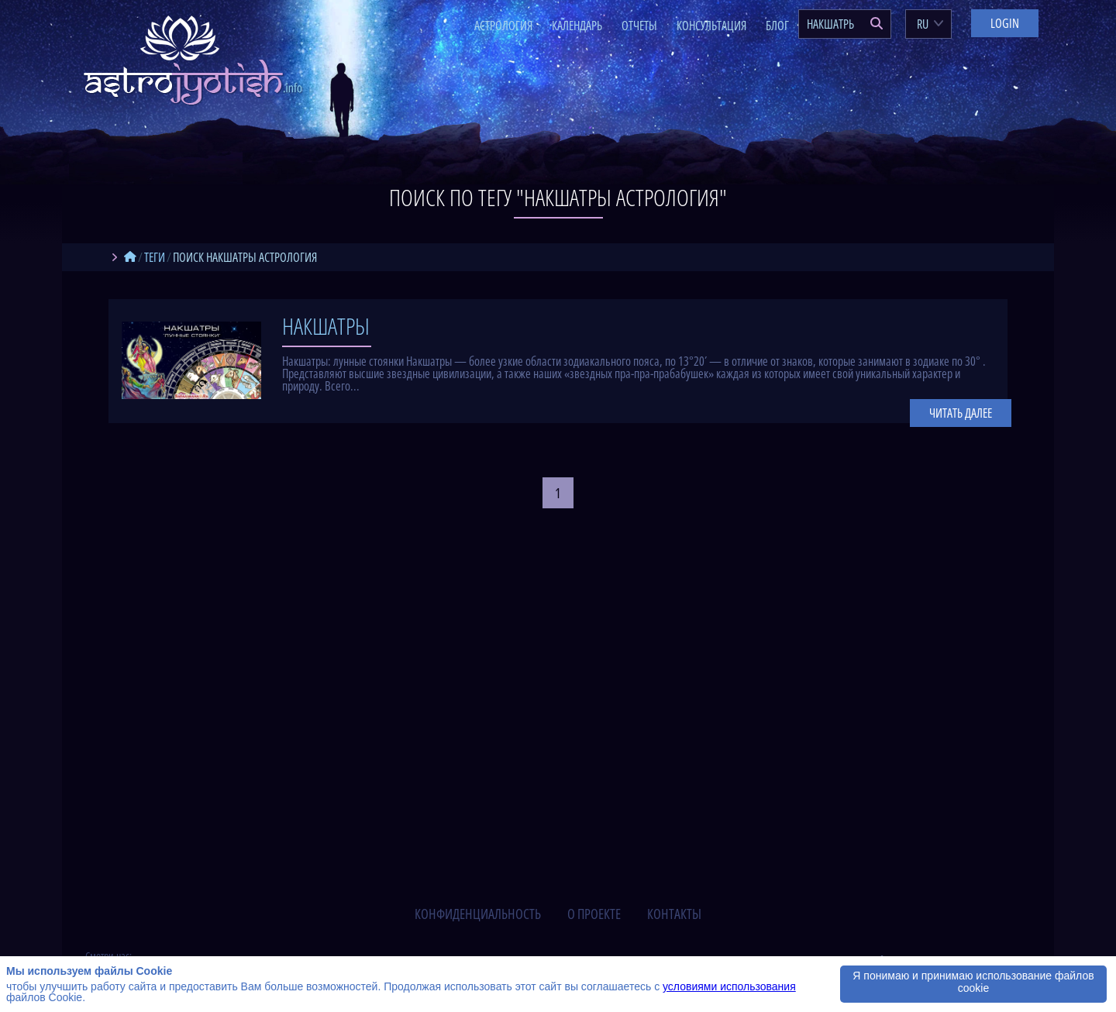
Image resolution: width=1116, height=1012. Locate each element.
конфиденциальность (478, 913)
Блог (777, 25)
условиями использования (729, 986)
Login (1004, 23)
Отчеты (639, 25)
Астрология (503, 25)
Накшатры (326, 326)
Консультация (711, 25)
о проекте (594, 913)
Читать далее (960, 413)
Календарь (577, 25)
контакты (674, 913)
